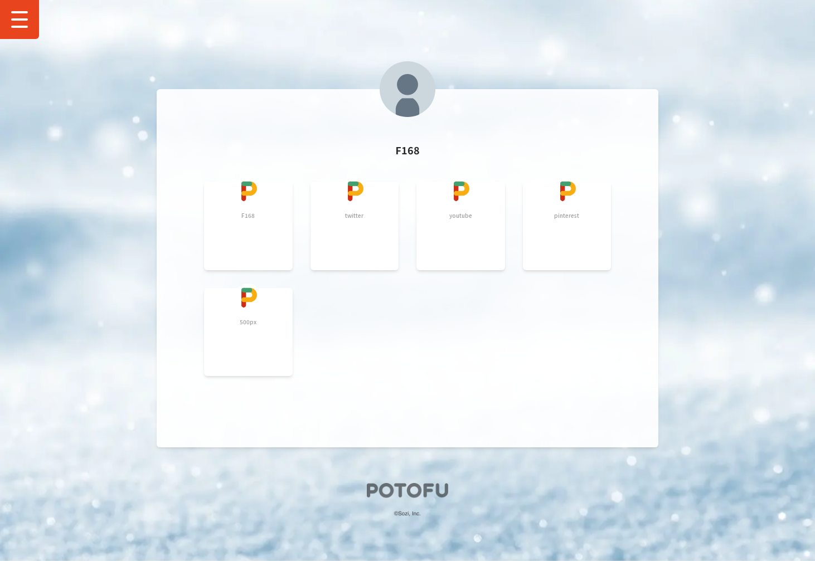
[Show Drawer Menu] (19, 19)
